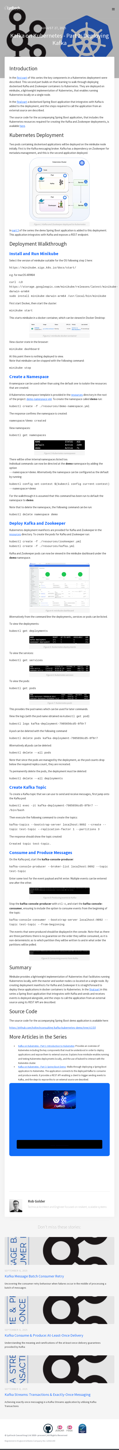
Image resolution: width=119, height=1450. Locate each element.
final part (22, 102)
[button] (113, 9)
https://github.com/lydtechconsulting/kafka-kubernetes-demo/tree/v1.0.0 (52, 1014)
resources (77, 392)
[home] (11, 7)
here (22, 126)
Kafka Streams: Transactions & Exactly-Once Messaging (48, 1381)
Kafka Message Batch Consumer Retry (34, 1263)
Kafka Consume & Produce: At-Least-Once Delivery (44, 1322)
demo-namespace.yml (39, 396)
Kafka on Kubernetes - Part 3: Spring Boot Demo (42, 1053)
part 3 (15, 230)
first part (22, 77)
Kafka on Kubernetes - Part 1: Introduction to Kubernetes (46, 1033)
